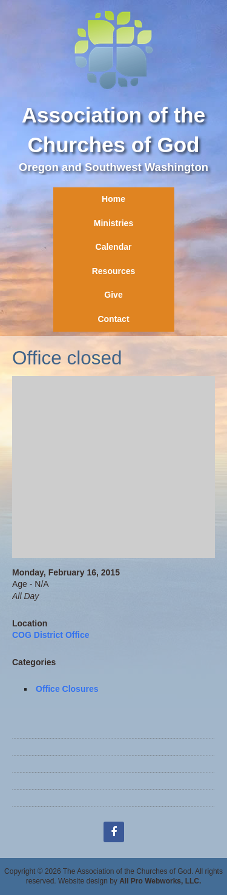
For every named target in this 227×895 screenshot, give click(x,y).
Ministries (113, 223)
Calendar (114, 247)
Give (113, 295)
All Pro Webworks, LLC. (160, 881)
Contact (113, 319)
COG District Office (51, 635)
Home (113, 199)
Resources (114, 271)
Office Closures (67, 689)
